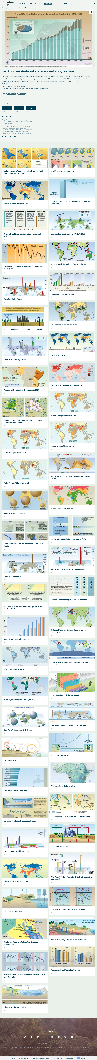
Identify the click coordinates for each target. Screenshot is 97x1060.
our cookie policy (68, 1058)
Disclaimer (52, 1043)
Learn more (84, 1058)
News (58, 3)
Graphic (7, 8)
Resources (48, 3)
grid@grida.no (6, 133)
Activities (22, 3)
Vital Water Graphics (16, 8)
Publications (35, 3)
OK (78, 1058)
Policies (58, 1043)
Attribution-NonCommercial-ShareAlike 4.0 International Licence (69, 1047)
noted (24, 1047)
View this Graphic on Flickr (10, 137)
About (66, 3)
